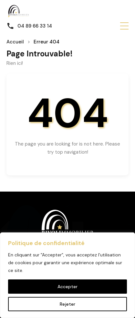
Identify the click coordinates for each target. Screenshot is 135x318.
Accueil (15, 42)
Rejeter (67, 304)
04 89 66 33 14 (34, 26)
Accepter (67, 286)
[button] (124, 26)
